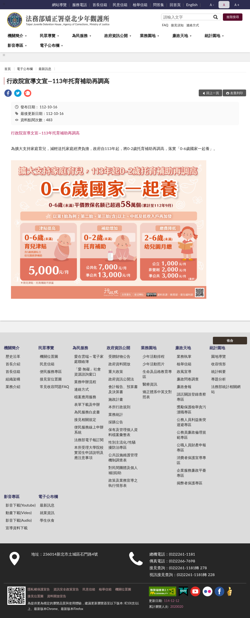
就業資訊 (47, 512)
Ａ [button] (224, 4)
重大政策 (115, 371)
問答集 (158, 4)
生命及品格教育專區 (157, 374)
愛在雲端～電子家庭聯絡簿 (89, 359)
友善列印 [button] (236, 93)
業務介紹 (13, 386)
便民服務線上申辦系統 (89, 429)
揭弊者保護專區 (189, 483)
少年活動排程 (154, 356)
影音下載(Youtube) (21, 505)
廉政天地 (180, 35)
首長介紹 (13, 364)
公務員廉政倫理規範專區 (191, 434)
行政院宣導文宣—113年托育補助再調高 (58, 80)
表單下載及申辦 (87, 404)
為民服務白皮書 (87, 412)
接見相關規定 (85, 419)
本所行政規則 (119, 407)
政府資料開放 (119, 364)
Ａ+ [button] (237, 4)
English (192, 4)
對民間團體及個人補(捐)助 (123, 470)
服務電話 (79, 4)
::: (4, 4)
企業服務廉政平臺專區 (191, 473)
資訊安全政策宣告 (66, 589)
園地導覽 (218, 356)
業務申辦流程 (85, 381)
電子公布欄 (49, 45)
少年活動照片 (154, 364)
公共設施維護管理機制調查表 (123, 457)
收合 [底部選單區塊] (230, 340)
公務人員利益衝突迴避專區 (191, 422)
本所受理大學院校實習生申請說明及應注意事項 (89, 452)
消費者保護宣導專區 (191, 460)
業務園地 (148, 35)
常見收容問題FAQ (54, 386)
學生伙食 (47, 520)
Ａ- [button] (211, 4)
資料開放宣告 (56, 596)
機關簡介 (15, 35)
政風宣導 (184, 371)
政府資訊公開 (116, 35)
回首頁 (175, 4)
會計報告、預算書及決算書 (123, 389)
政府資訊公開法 (121, 379)
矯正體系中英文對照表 (157, 394)
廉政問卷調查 (188, 379)
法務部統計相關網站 (225, 389)
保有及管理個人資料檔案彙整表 (123, 432)
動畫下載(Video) (19, 512)
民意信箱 (120, 4)
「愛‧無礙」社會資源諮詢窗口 (87, 371)
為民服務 (80, 35)
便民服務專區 (51, 371)
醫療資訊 (150, 384)
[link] (8, 94)
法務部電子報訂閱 (89, 440)
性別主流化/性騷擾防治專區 (122, 444)
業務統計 (115, 414)
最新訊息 (45, 69)
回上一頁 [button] (212, 93)
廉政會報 (184, 386)
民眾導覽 (47, 35)
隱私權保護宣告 (39, 589)
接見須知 (177, 25)
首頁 (7, 69)
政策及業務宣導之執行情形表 (123, 483)
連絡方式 (192, 25)
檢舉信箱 (140, 4)
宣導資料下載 (17, 528)
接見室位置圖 (51, 379)
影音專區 (15, 45)
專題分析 (218, 379)
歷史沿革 (13, 356)
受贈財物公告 (119, 356)
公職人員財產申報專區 (191, 447)
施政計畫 (115, 399)
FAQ (165, 25)
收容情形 (218, 364)
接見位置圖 (35, 596)
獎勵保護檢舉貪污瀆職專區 (191, 409)
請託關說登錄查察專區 (191, 396)
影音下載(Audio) (19, 520)
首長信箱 (100, 4)
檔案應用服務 (85, 397)
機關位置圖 (49, 356)
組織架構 (13, 379)
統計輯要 (218, 371)
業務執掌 (184, 356)
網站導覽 (59, 4)
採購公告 (115, 422)
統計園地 (212, 35)
